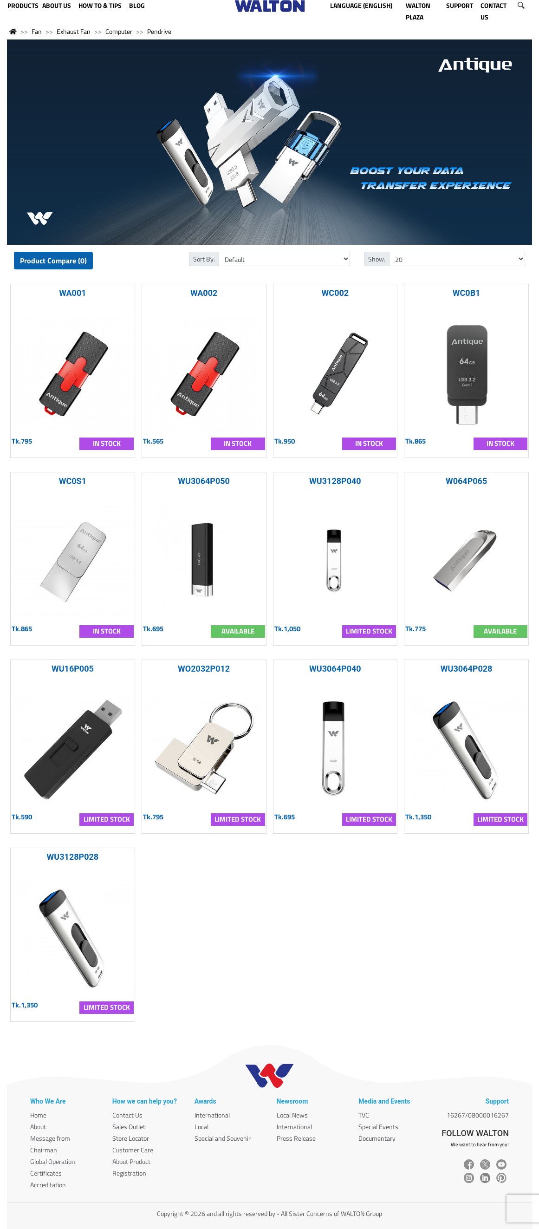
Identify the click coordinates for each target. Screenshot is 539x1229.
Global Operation (52, 1161)
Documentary (377, 1138)
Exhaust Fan (74, 31)
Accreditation (48, 1185)
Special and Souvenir (223, 1138)
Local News (292, 1115)
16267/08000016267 (478, 1115)
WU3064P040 (335, 668)
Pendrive (159, 31)
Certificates (46, 1173)
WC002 (335, 293)
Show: (376, 259)
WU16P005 (73, 668)
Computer (118, 31)
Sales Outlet (128, 1126)
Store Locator (130, 1138)
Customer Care (132, 1150)
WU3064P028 (467, 668)
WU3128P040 (335, 481)
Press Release (296, 1138)
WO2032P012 (204, 668)
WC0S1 (72, 481)
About (38, 1126)
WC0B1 (467, 293)
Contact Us (127, 1115)
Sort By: (204, 259)
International (212, 1115)
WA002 (203, 293)
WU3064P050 (204, 481)
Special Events (378, 1126)
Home (38, 1115)
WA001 (72, 293)
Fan (37, 31)
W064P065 (466, 481)
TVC (363, 1115)
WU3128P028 (73, 857)
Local (201, 1126)
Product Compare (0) (53, 260)
